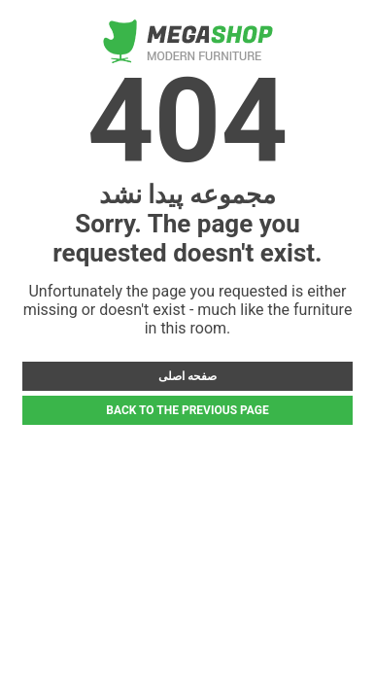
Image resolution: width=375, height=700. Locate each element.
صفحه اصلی (187, 376)
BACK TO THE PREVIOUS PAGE (187, 410)
